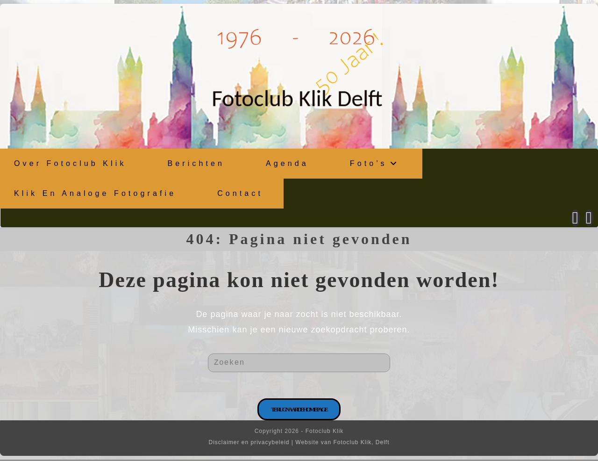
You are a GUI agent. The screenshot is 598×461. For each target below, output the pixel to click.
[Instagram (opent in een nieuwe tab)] (588, 217)
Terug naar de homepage (299, 410)
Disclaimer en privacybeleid (248, 443)
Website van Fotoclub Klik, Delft (342, 443)
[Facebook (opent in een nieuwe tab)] (575, 217)
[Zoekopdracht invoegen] (299, 362)
